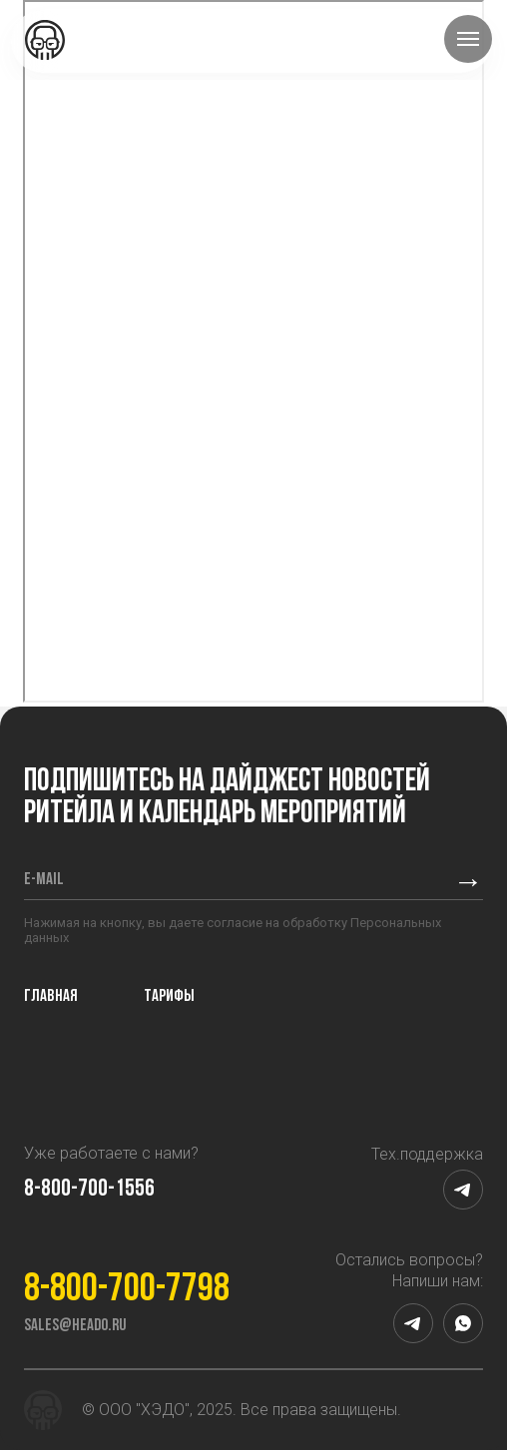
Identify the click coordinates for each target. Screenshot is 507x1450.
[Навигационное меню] (468, 39)
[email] (231, 880)
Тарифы (169, 996)
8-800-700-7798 (127, 1290)
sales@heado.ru (75, 1325)
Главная (51, 996)
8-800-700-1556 (89, 1190)
